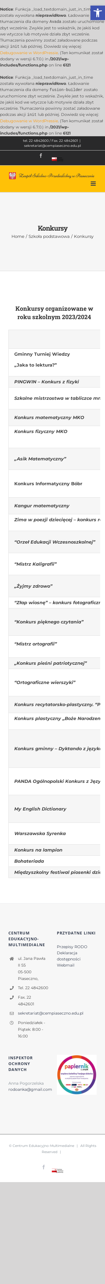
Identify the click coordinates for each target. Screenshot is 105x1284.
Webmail (65, 964)
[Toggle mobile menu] (94, 182)
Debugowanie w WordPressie (29, 52)
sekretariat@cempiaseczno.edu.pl (52, 144)
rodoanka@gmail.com (30, 1088)
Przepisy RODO (72, 945)
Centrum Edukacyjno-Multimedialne (43, 1144)
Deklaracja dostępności (69, 954)
